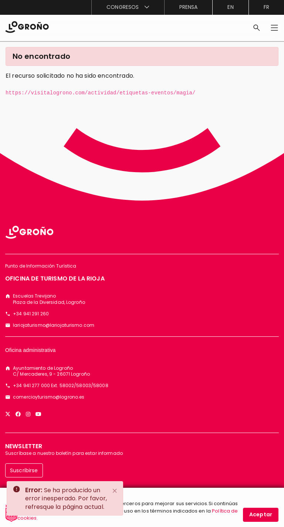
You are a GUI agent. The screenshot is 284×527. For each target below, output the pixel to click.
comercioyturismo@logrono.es (48, 397)
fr (266, 7)
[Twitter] (7, 414)
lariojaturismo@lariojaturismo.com (53, 325)
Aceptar (260, 515)
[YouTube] (38, 414)
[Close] (115, 491)
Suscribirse (24, 470)
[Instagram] (28, 414)
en (230, 7)
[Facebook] (18, 414)
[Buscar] (256, 27)
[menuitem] (127, 7)
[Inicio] (27, 26)
